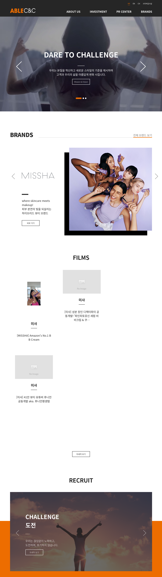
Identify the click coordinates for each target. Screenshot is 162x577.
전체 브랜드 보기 (142, 135)
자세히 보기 (81, 368)
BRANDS (146, 11)
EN (134, 3)
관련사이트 (59, 523)
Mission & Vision (81, 81)
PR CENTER (123, 11)
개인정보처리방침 (132, 523)
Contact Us (17, 523)
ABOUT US (73, 11)
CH (139, 3)
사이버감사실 (147, 3)
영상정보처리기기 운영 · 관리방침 (94, 523)
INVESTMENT (98, 11)
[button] (79, 98)
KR (129, 3)
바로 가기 (31, 223)
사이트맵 (39, 523)
